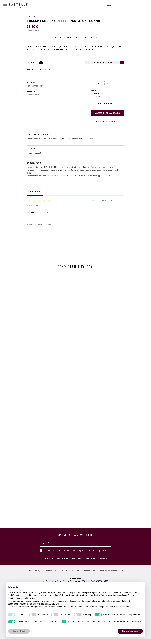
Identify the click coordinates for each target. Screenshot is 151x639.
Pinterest (77, 558)
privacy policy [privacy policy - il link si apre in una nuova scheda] (92, 592)
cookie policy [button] (29, 598)
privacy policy (76, 550)
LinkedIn (103, 558)
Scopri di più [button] (19, 631)
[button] (141, 587)
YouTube (90, 558)
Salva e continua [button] (130, 631)
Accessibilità (89, 570)
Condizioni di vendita (70, 570)
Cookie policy (50, 570)
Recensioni (35, 191)
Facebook (49, 558)
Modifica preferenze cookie (111, 570)
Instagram (62, 558)
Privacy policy (34, 570)
